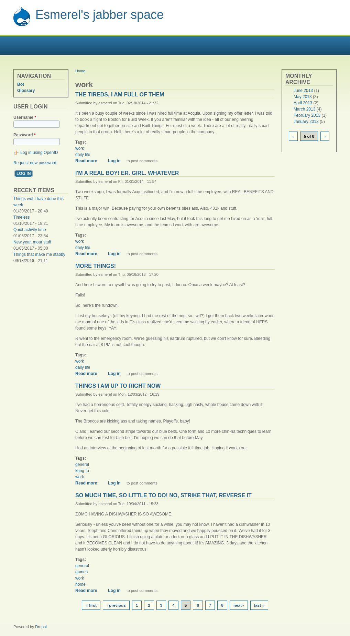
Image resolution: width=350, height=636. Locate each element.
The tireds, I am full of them (119, 94)
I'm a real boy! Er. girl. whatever (127, 173)
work (79, 148)
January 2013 (306, 121)
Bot (20, 84)
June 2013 (303, 90)
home (80, 584)
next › (238, 605)
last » (259, 605)
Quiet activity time (29, 229)
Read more (88, 160)
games (81, 572)
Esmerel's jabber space (99, 15)
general (82, 464)
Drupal (41, 627)
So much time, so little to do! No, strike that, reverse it (163, 495)
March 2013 (304, 109)
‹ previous (116, 605)
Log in (114, 160)
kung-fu (82, 470)
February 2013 (307, 115)
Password (24, 135)
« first (91, 605)
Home (80, 71)
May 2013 (303, 96)
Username (24, 117)
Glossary (26, 90)
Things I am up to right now (118, 386)
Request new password (34, 162)
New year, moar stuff (32, 242)
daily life (82, 154)
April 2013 (303, 103)
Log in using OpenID (39, 152)
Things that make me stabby (39, 254)
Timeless (21, 217)
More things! (95, 266)
